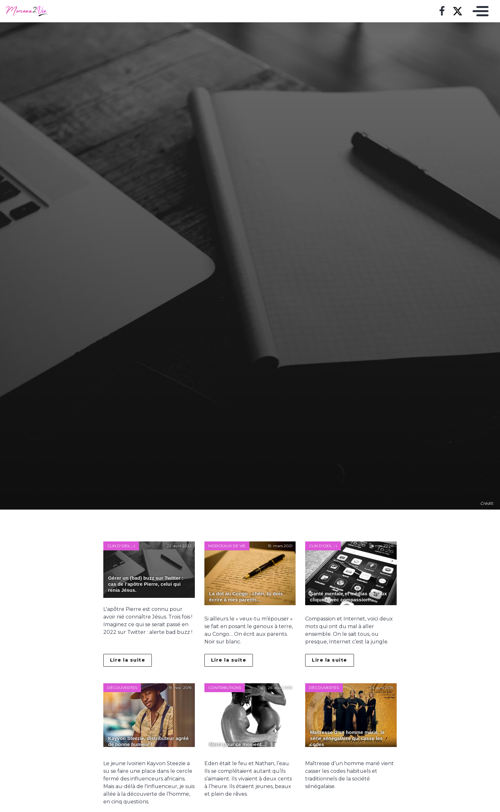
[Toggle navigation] (479, 11)
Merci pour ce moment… (237, 744)
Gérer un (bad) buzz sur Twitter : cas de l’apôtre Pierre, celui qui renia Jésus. (145, 584)
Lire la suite (127, 660)
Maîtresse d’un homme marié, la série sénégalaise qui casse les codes (347, 738)
